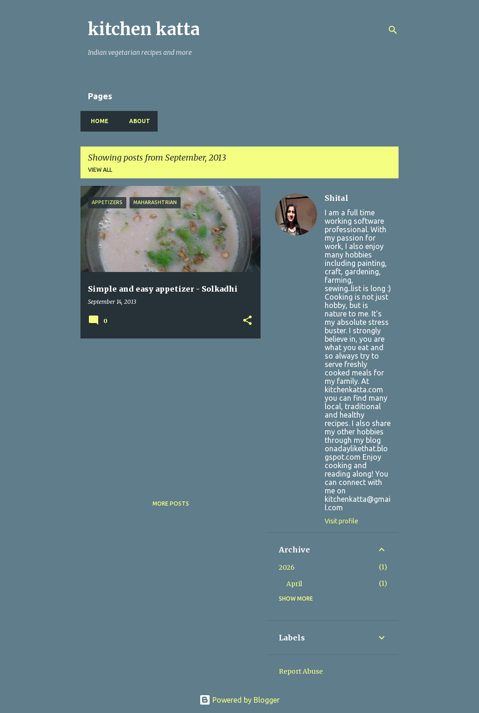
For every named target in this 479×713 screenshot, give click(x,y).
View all (100, 170)
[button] (247, 321)
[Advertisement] (167, 411)
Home (97, 121)
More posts (170, 503)
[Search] (393, 30)
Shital (336, 198)
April (294, 584)
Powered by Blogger (239, 700)
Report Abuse (301, 671)
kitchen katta (144, 29)
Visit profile (341, 521)
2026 (287, 567)
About (136, 121)
